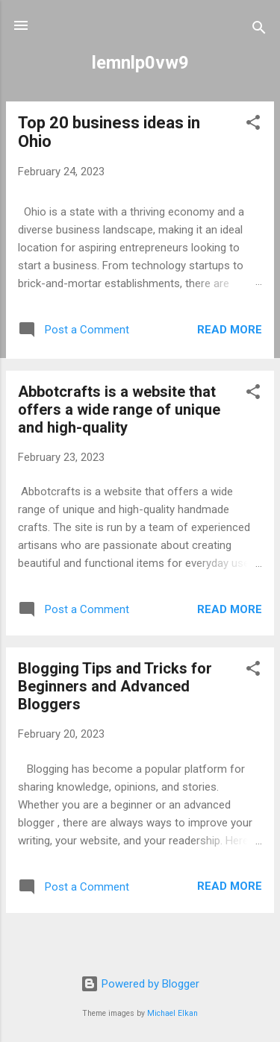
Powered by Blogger (140, 984)
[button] (253, 124)
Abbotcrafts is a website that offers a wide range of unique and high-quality (119, 409)
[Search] (259, 30)
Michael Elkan (172, 1013)
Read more (229, 329)
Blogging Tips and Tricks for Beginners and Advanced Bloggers (115, 686)
